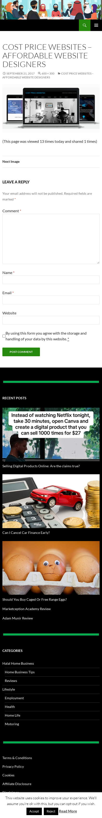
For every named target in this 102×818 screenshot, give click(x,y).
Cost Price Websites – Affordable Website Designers (48, 75)
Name (8, 272)
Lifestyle (8, 689)
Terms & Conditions (17, 758)
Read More (68, 811)
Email (8, 292)
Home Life (12, 715)
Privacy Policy (13, 766)
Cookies (8, 775)
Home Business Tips (20, 672)
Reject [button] (51, 811)
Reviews (11, 681)
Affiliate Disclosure (16, 784)
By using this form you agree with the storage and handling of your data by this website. (46, 336)
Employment (14, 698)
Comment (11, 210)
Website (9, 313)
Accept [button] (34, 811)
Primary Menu (96, 25)
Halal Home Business (18, 663)
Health (10, 707)
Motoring (12, 724)
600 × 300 (48, 73)
